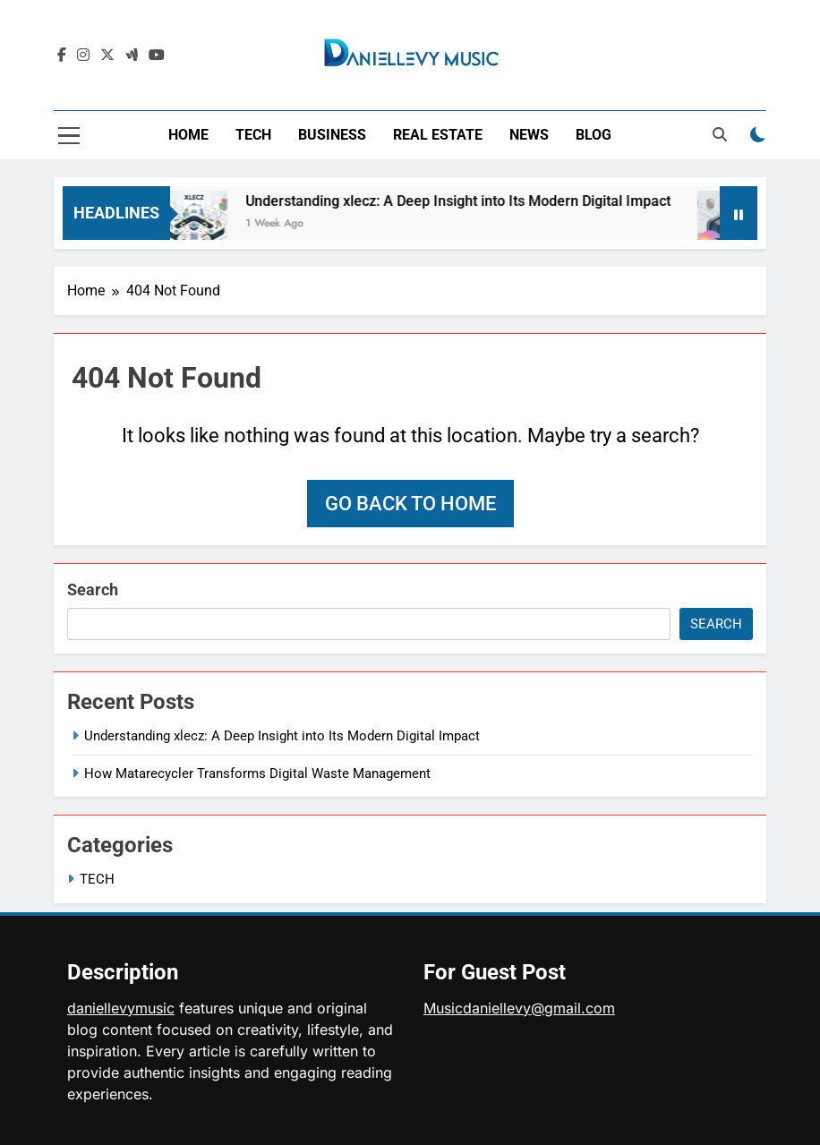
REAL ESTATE (438, 134)
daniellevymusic (121, 1008)
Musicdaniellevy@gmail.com (519, 1008)
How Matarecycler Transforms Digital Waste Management (257, 773)
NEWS (529, 134)
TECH (253, 134)
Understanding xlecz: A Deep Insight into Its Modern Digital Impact (466, 200)
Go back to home (410, 503)
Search (92, 589)
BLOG (593, 134)
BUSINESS (332, 134)
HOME (188, 134)
